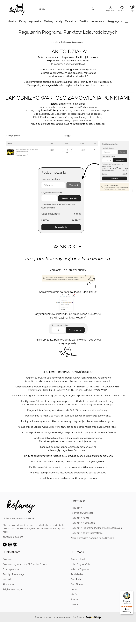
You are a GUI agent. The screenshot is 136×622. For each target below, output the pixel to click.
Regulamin (76, 508)
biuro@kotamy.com (13, 537)
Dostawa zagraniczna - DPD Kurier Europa (25, 564)
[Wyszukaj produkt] (67, 9)
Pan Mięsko (77, 574)
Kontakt (7, 579)
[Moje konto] (110, 9)
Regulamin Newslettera (83, 523)
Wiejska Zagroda (80, 569)
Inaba (74, 589)
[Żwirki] (84, 21)
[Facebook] (5, 544)
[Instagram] (10, 544)
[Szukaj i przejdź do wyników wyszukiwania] (93, 9)
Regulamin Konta (80, 518)
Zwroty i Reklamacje (13, 574)
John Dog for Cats (80, 564)
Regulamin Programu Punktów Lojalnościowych (96, 528)
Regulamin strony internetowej (87, 533)
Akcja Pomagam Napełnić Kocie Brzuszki (92, 538)
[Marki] (12, 21)
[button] (126, 21)
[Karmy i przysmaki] (30, 21)
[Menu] (131, 592)
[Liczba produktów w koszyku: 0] (131, 9)
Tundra (74, 599)
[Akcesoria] (97, 21)
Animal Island (78, 559)
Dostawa (7, 559)
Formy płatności (11, 569)
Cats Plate (76, 579)
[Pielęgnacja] (114, 21)
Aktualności (9, 584)
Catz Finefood (78, 584)
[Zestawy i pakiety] (53, 21)
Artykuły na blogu (12, 589)
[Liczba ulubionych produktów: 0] (122, 9)
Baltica (74, 604)
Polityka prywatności (82, 513)
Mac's (74, 594)
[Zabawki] (71, 21)
